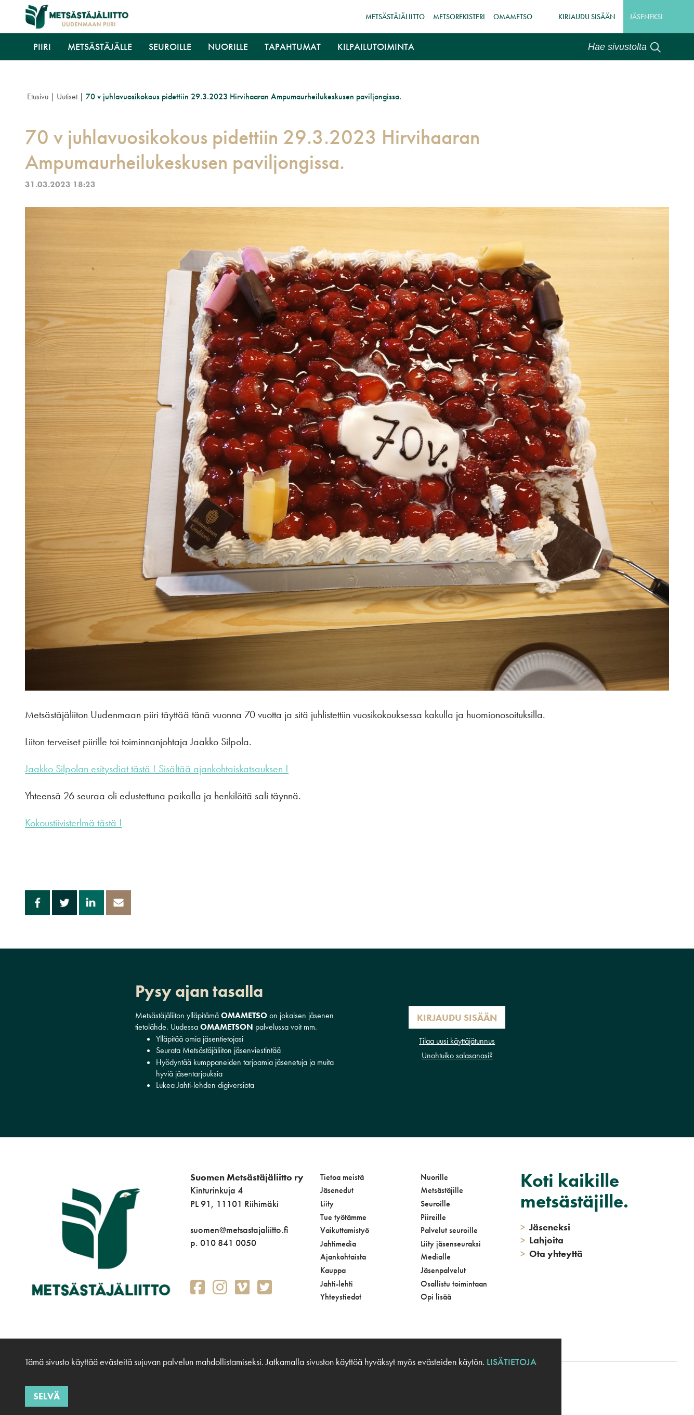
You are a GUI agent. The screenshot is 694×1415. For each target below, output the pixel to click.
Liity (327, 1203)
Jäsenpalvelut (443, 1270)
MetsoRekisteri (459, 16)
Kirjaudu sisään (586, 16)
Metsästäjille (442, 1190)
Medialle (436, 1256)
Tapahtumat (293, 47)
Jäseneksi (646, 16)
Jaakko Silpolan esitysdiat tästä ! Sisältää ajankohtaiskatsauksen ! (157, 768)
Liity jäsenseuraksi (451, 1243)
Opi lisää (436, 1296)
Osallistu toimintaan (454, 1283)
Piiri (42, 47)
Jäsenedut (336, 1190)
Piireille (433, 1217)
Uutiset (67, 96)
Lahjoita (542, 1240)
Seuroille (170, 47)
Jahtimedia (338, 1243)
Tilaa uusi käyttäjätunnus (457, 1040)
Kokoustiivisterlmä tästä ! (73, 822)
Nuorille (228, 47)
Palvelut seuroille (449, 1230)
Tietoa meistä (342, 1177)
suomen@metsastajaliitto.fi (239, 1230)
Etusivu (37, 96)
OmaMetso (512, 16)
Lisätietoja (511, 1362)
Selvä (46, 1396)
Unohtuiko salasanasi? (457, 1055)
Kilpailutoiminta (375, 47)
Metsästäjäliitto (395, 16)
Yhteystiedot (340, 1296)
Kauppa (333, 1270)
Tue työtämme (343, 1217)
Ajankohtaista (343, 1256)
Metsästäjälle (100, 47)
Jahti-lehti (336, 1283)
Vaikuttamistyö (344, 1230)
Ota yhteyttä (551, 1254)
